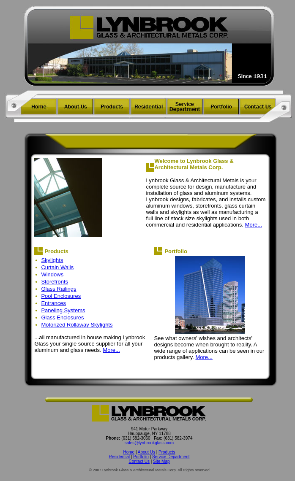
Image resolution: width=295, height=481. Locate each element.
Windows (52, 274)
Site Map (161, 461)
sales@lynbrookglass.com (149, 442)
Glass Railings (58, 289)
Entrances (53, 303)
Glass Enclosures (62, 317)
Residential (119, 456)
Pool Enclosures (61, 296)
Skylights (52, 260)
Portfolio (141, 456)
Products (166, 452)
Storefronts (54, 281)
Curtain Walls (57, 267)
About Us (146, 452)
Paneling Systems (63, 310)
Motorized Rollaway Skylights (76, 325)
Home (128, 452)
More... (253, 225)
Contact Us (138, 461)
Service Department (170, 456)
